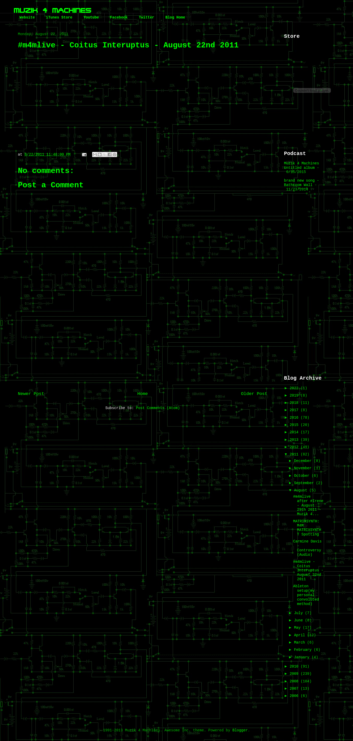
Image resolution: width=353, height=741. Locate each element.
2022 (295, 388)
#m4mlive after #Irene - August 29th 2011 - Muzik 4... (308, 505)
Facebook (119, 17)
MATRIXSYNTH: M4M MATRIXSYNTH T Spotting (307, 527)
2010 (295, 666)
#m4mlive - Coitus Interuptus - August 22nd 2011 (308, 570)
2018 (295, 403)
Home (142, 393)
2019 (295, 395)
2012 (295, 447)
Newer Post (31, 393)
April (300, 635)
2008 (295, 681)
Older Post (254, 393)
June (299, 620)
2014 (295, 432)
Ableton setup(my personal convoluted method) (306, 595)
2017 (295, 410)
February (304, 650)
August (301, 490)
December (304, 461)
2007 (295, 689)
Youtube (91, 17)
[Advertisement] (143, 344)
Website (27, 17)
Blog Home (175, 17)
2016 (295, 418)
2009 (295, 674)
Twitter (146, 17)
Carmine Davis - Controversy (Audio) (307, 548)
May (298, 628)
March (300, 642)
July (299, 613)
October (303, 476)
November (304, 468)
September (305, 483)
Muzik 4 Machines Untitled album (301, 165)
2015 (295, 425)
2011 (295, 454)
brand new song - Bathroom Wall (301, 182)
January (303, 657)
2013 (295, 440)
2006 (295, 696)
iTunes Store (59, 17)
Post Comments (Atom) (158, 408)
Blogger (240, 730)
